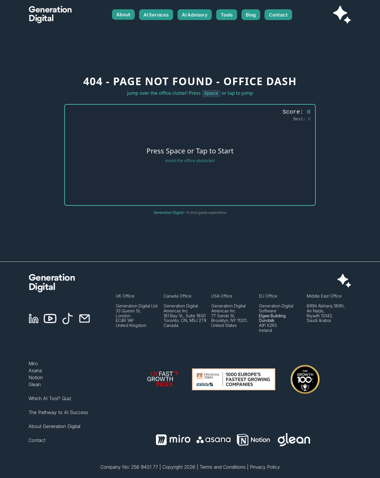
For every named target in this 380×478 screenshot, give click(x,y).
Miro (33, 363)
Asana (35, 370)
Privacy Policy (265, 467)
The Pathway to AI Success (58, 412)
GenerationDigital (50, 15)
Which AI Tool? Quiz (50, 398)
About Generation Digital (54, 426)
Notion (36, 377)
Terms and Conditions (223, 467)
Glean (35, 384)
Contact (37, 440)
